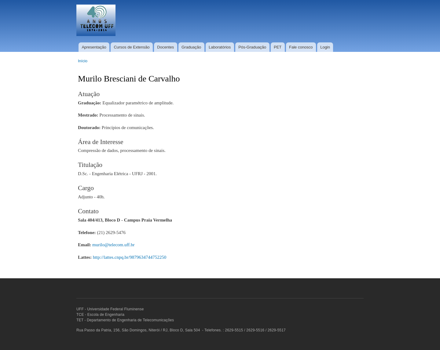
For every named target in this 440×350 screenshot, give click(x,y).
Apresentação (94, 47)
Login (325, 47)
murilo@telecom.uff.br (113, 244)
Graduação (191, 47)
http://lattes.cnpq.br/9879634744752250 (130, 257)
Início (82, 61)
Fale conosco (301, 47)
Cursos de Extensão (131, 47)
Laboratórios (220, 47)
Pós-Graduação (252, 47)
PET (277, 47)
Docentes (165, 47)
